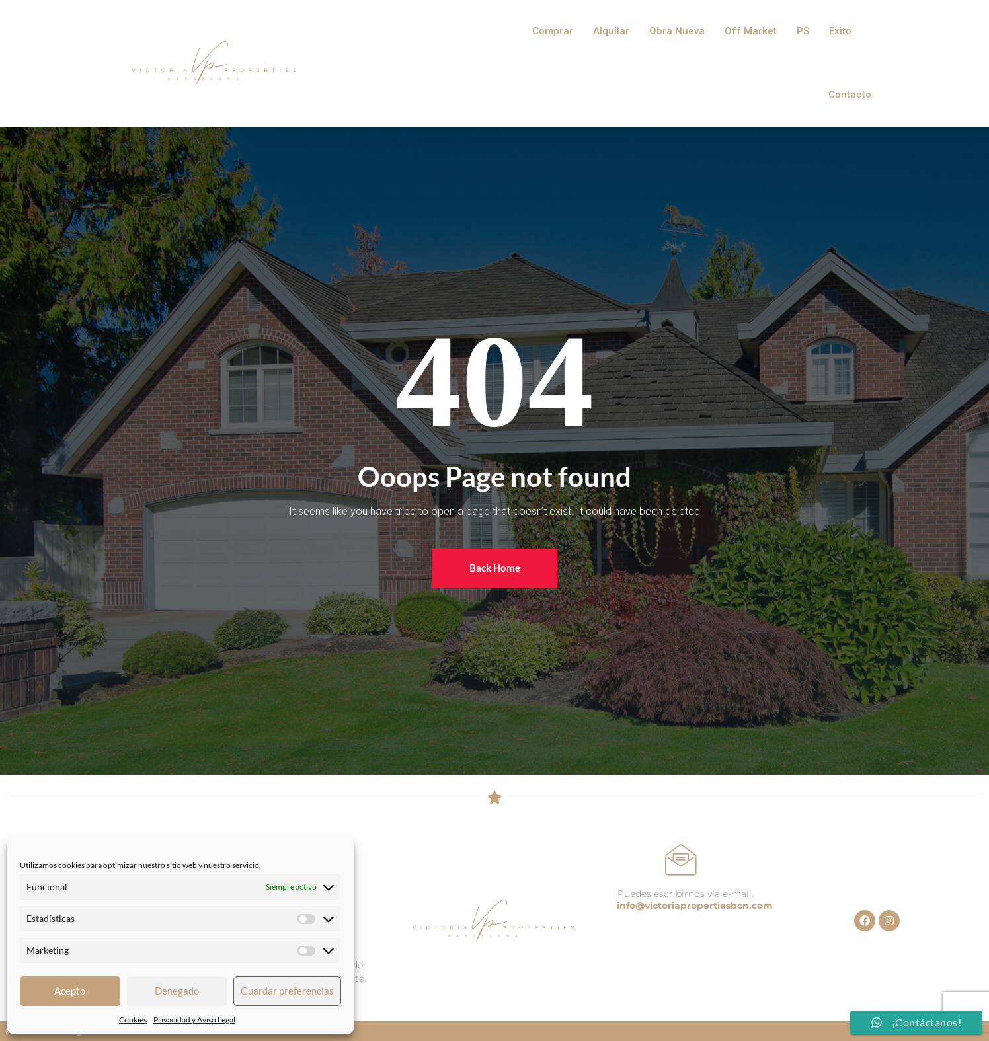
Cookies (133, 1019)
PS (803, 31)
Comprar (552, 31)
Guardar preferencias (287, 991)
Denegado (177, 991)
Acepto (69, 991)
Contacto (849, 94)
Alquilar (611, 31)
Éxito (840, 31)
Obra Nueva (677, 31)
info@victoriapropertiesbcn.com (695, 905)
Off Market (751, 31)
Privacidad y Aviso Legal (194, 1019)
